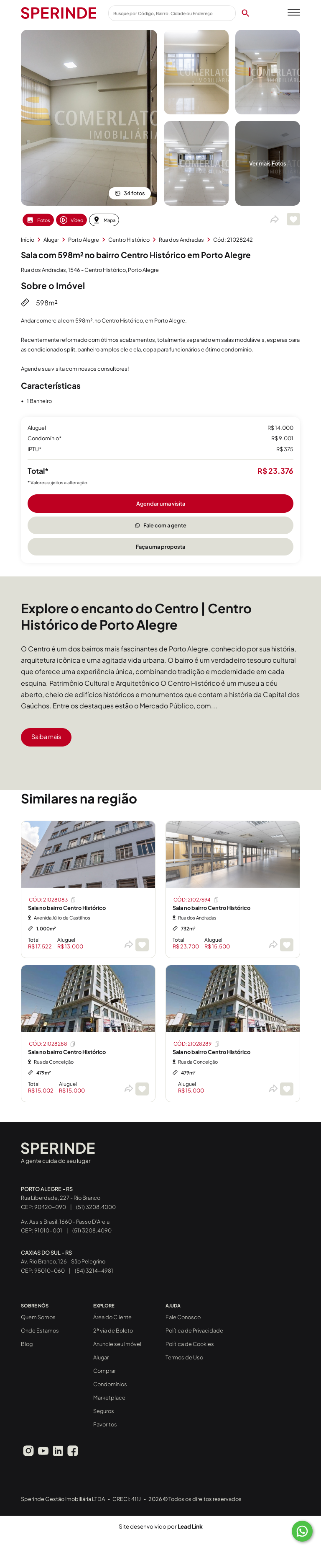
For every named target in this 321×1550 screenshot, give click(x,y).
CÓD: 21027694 (196, 899)
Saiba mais (46, 736)
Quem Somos (38, 1317)
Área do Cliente (112, 1317)
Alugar (101, 1357)
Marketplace (109, 1397)
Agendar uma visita (160, 503)
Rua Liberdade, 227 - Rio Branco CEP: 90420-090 (60, 1198)
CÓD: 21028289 (196, 1044)
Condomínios (110, 1384)
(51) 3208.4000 (96, 1207)
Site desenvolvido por (161, 1526)
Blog (27, 1344)
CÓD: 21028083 (52, 899)
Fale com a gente (160, 525)
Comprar (104, 1370)
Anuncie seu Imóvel (117, 1344)
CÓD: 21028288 (52, 1044)
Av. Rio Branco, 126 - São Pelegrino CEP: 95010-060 (63, 1261)
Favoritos (105, 1424)
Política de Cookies (190, 1344)
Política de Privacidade (194, 1330)
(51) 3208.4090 (92, 1230)
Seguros (103, 1411)
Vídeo (71, 220)
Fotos (38, 220)
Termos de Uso (184, 1357)
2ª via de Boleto (113, 1330)
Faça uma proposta (160, 546)
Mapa (104, 220)
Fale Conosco (183, 1317)
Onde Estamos (40, 1330)
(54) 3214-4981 (94, 1270)
